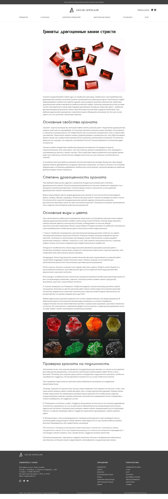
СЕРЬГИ (99, 474)
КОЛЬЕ (99, 482)
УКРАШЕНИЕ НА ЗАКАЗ (133, 472)
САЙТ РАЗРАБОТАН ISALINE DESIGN (135, 498)
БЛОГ (147, 17)
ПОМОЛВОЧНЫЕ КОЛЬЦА (105, 484)
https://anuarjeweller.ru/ (27, 481)
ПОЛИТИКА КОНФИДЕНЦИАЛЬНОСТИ (89, 498)
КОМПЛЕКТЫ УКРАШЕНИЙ (71, 17)
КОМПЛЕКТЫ (101, 472)
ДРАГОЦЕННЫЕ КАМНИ (102, 17)
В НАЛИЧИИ (45, 17)
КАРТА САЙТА (130, 487)
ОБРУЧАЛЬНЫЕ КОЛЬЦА (105, 487)
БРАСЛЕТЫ (100, 477)
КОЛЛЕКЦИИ (127, 17)
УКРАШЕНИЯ (23, 17)
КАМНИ (99, 489)
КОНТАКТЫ (129, 479)
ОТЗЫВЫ (129, 489)
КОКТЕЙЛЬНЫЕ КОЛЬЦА (105, 479)
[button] (84, 2)
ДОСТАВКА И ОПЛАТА (133, 482)
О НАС (128, 474)
